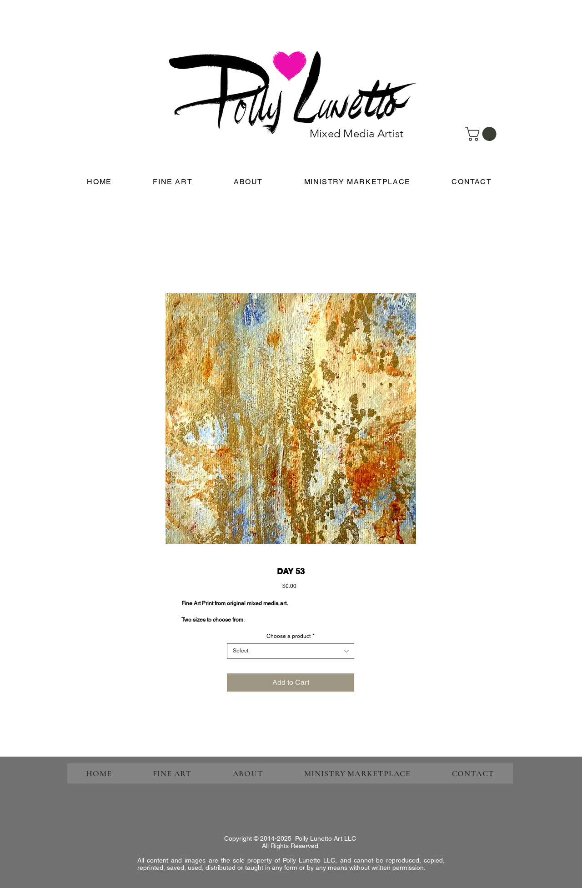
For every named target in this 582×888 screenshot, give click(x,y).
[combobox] (290, 651)
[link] (482, 134)
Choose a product (290, 636)
